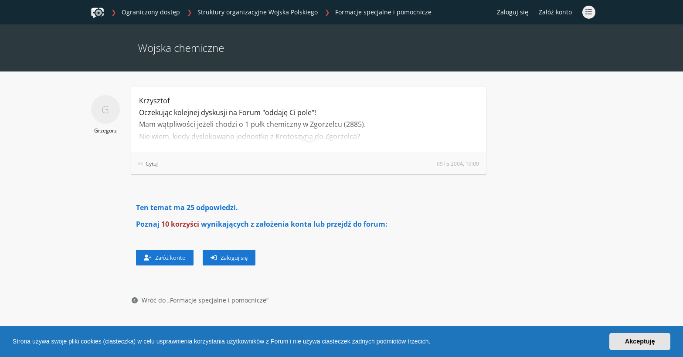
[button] (433, 342)
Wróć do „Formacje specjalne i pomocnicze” (200, 300)
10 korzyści (180, 224)
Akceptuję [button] (640, 341)
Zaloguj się (229, 258)
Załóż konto (555, 12)
